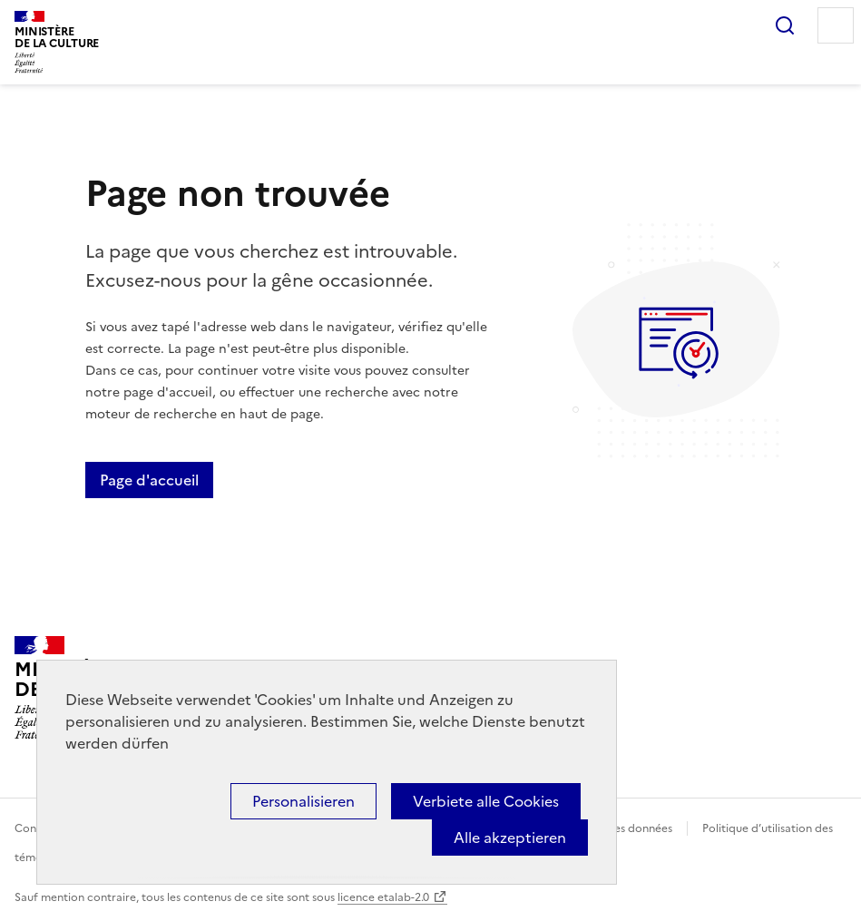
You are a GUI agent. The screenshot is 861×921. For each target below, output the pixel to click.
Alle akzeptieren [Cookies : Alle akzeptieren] (510, 837)
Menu (835, 25)
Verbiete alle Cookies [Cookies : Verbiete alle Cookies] (486, 801)
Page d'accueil (149, 480)
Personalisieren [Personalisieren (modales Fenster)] (303, 801)
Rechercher (785, 25)
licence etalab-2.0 (383, 897)
